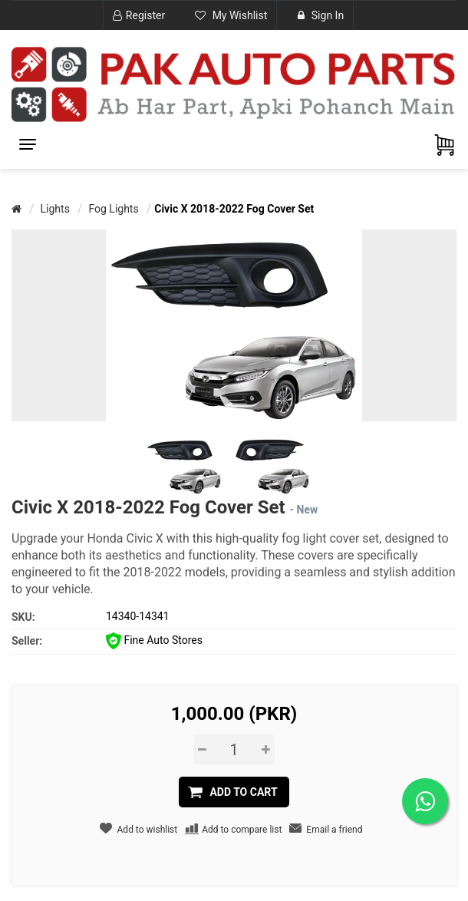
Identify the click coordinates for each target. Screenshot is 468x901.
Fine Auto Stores (154, 640)
